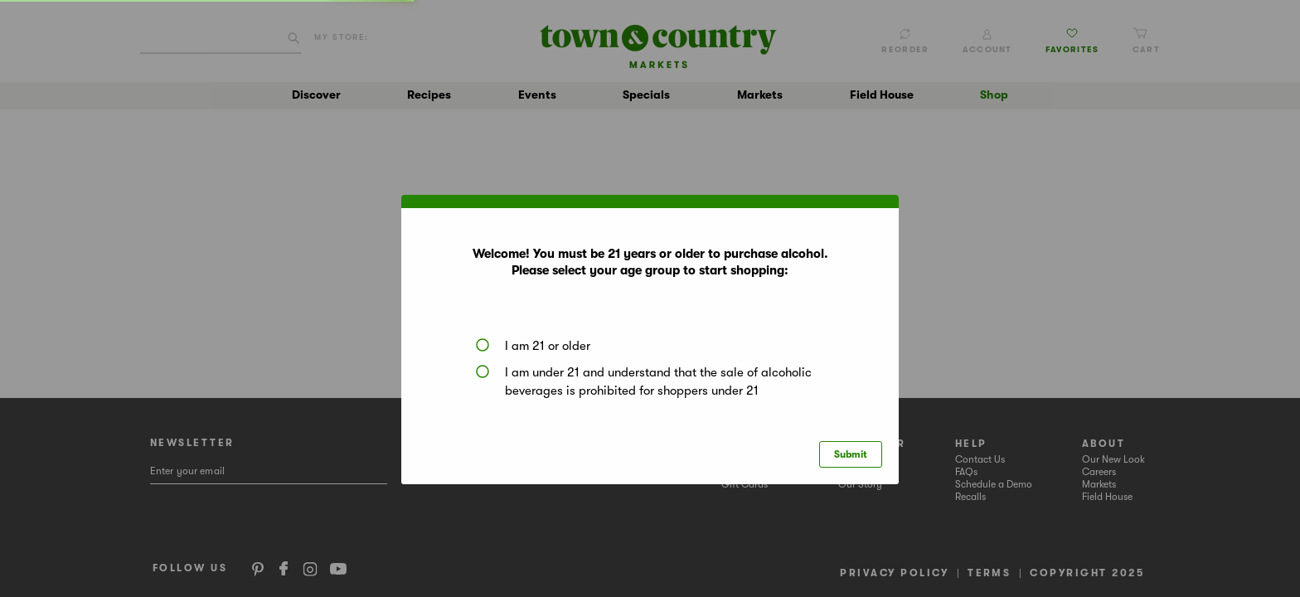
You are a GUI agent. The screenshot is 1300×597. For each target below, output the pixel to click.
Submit (850, 454)
